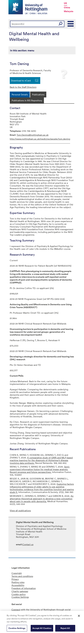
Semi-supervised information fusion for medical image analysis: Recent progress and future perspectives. (40, 469)
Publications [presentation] (38, 94)
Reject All (65, 629)
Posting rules (17, 582)
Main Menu (71, 24)
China (67, 7)
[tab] (20, 94)
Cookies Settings (16, 629)
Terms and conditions (22, 576)
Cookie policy (18, 594)
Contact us (27, 544)
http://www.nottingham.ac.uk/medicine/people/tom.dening (40, 138)
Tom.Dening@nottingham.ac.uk (32, 134)
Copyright (16, 573)
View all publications (20, 510)
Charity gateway (19, 591)
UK (65, 3)
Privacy (15, 579)
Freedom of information (23, 588)
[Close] (78, 617)
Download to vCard (21, 80)
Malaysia (68, 11)
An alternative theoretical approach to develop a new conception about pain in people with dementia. (41, 498)
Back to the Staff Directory (23, 87)
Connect (15, 609)
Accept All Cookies (41, 629)
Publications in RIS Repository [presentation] (27, 100)
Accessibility (17, 585)
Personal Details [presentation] (20, 94)
